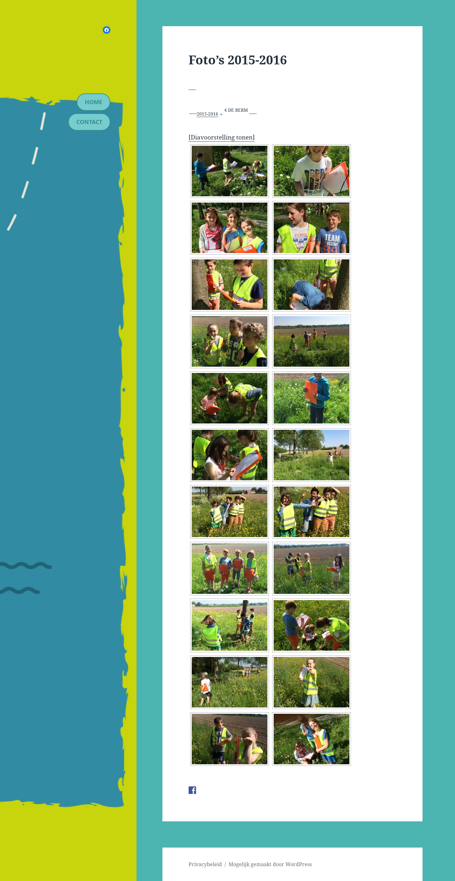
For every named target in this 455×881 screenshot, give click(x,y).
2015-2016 (207, 114)
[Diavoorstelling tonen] (222, 137)
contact (89, 122)
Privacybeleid (205, 864)
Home (93, 102)
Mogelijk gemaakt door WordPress (270, 864)
